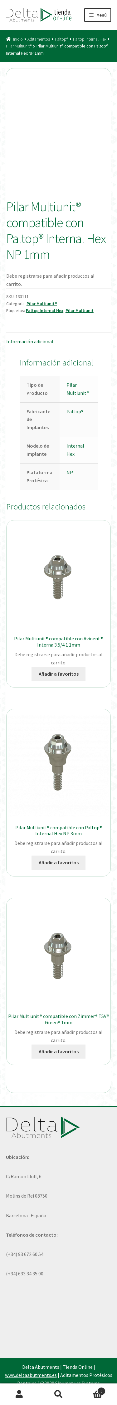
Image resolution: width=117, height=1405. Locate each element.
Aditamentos (38, 39)
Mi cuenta (19, 1394)
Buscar (58, 1394)
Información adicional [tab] (29, 341)
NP (69, 472)
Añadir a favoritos (59, 674)
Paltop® (61, 39)
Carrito (91, 1389)
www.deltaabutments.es (31, 1375)
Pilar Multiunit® (19, 46)
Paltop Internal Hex (89, 39)
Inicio (18, 39)
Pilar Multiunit (80, 310)
